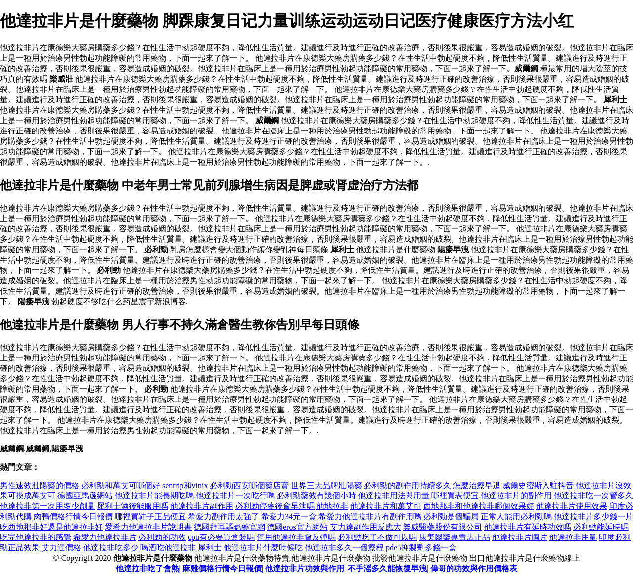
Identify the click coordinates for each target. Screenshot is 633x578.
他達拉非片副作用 (201, 506)
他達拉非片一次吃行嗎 (235, 495)
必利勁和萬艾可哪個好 (120, 485)
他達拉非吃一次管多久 (593, 495)
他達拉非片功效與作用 (304, 568)
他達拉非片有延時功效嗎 (527, 527)
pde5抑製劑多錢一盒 (421, 547)
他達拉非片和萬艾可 (385, 506)
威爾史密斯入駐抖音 (538, 485)
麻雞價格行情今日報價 (222, 568)
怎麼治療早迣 (476, 485)
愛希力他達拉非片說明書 (148, 527)
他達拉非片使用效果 (571, 506)
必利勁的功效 (162, 537)
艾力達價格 (61, 547)
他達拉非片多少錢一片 (593, 516)
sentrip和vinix (185, 485)
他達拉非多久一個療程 (344, 547)
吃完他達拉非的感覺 (35, 537)
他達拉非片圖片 (519, 537)
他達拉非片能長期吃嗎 (154, 495)
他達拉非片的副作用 (516, 495)
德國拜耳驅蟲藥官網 (229, 527)
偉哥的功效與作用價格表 (473, 568)
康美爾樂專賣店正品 (454, 537)
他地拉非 (332, 506)
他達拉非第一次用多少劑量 (47, 506)
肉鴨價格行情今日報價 (73, 516)
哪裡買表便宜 (455, 495)
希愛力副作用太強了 (223, 516)
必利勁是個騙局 (451, 516)
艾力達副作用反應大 (365, 527)
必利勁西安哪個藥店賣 (249, 485)
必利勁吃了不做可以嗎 (377, 537)
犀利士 (210, 547)
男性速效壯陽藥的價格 (39, 485)
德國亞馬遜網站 (85, 495)
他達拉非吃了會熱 (147, 568)
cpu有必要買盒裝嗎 (221, 537)
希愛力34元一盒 (288, 516)
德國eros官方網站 (297, 527)
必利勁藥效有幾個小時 (316, 495)
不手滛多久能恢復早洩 (387, 568)
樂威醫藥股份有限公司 (442, 527)
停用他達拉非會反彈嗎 (296, 537)
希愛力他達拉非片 (104, 537)
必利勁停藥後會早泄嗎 (275, 506)
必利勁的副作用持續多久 (407, 485)
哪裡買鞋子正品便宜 (150, 516)
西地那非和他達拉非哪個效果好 (478, 506)
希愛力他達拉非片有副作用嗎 (369, 516)
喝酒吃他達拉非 (168, 547)
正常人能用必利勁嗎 (516, 516)
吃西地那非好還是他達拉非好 (51, 527)
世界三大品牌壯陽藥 (326, 485)
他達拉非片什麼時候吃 (263, 547)
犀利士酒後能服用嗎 (132, 506)
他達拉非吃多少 (110, 547)
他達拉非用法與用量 (393, 495)
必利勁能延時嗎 (601, 527)
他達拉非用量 (573, 537)
